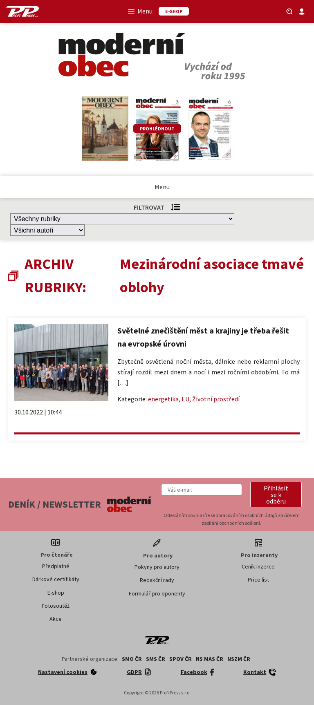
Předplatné (56, 566)
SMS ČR (155, 658)
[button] (276, 494)
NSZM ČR (238, 658)
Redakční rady (157, 580)
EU (185, 399)
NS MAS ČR (209, 658)
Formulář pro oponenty (157, 593)
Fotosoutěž (56, 605)
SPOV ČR (180, 658)
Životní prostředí (216, 399)
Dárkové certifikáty (55, 579)
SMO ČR (132, 658)
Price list (258, 579)
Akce (55, 618)
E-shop (55, 592)
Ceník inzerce (258, 566)
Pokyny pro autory (157, 567)
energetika (163, 399)
